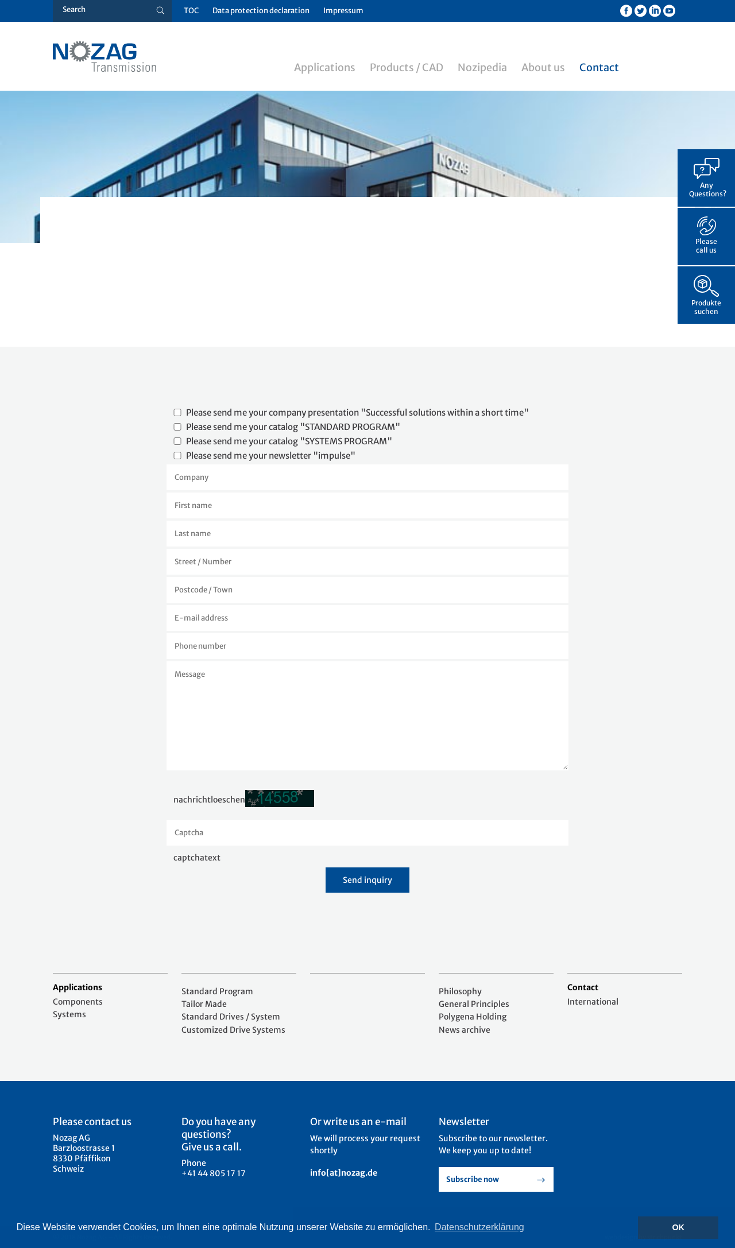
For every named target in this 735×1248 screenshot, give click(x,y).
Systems (69, 1014)
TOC (191, 10)
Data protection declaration (261, 10)
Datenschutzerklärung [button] (479, 1227)
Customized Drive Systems (233, 1030)
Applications (324, 67)
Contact (599, 67)
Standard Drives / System (230, 1016)
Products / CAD (406, 67)
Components (78, 1002)
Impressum (343, 10)
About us (543, 67)
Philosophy (460, 991)
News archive (464, 1030)
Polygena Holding (472, 1016)
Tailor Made (204, 1004)
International (592, 1002)
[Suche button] (160, 11)
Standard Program (217, 991)
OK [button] (678, 1227)
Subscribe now (472, 1179)
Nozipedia (482, 67)
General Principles (474, 1004)
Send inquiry (367, 880)
